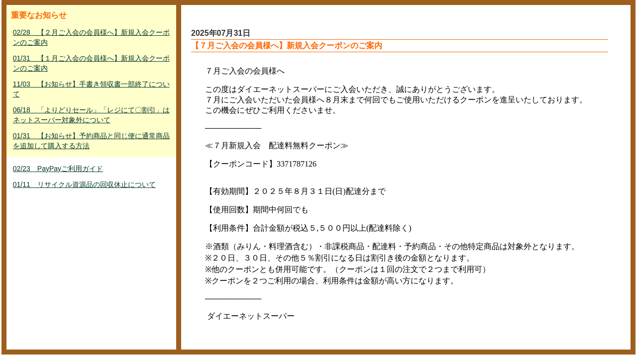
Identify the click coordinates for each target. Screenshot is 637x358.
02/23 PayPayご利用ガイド (58, 169)
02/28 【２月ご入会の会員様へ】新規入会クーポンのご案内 (91, 37)
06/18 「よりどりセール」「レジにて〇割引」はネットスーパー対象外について (91, 115)
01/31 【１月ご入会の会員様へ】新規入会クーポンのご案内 (91, 63)
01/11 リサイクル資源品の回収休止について (84, 184)
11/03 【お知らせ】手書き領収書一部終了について (91, 89)
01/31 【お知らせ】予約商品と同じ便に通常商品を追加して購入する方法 (91, 141)
